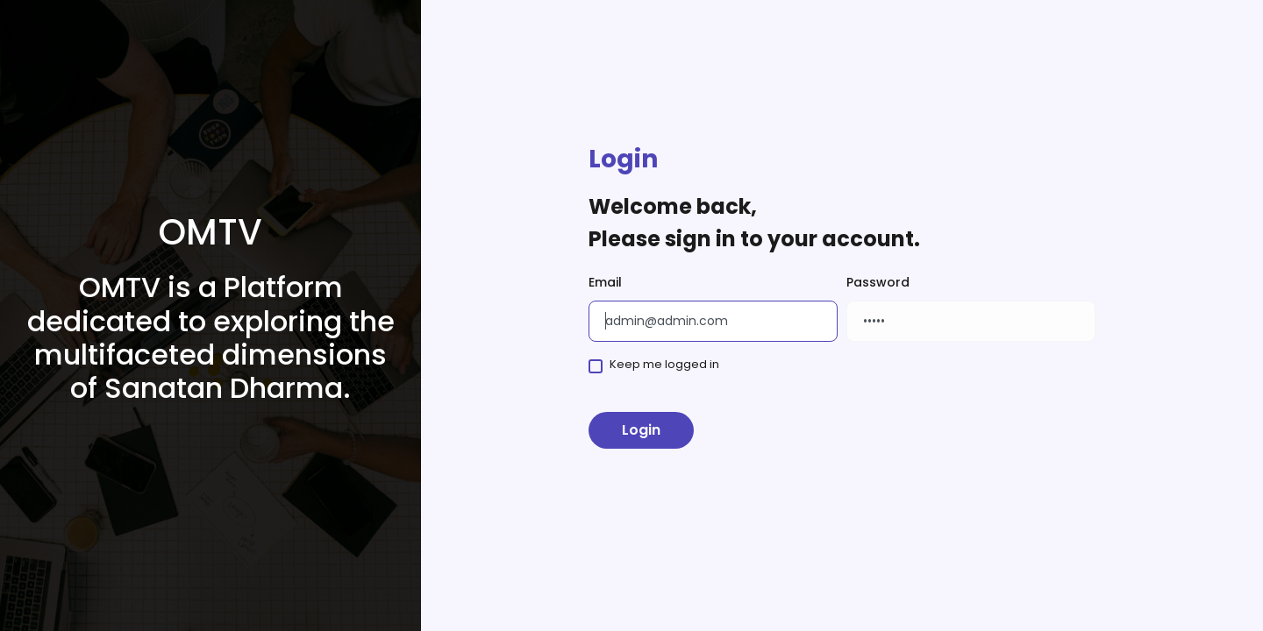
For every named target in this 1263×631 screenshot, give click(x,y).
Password (878, 282)
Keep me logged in (664, 364)
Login (641, 430)
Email (605, 282)
